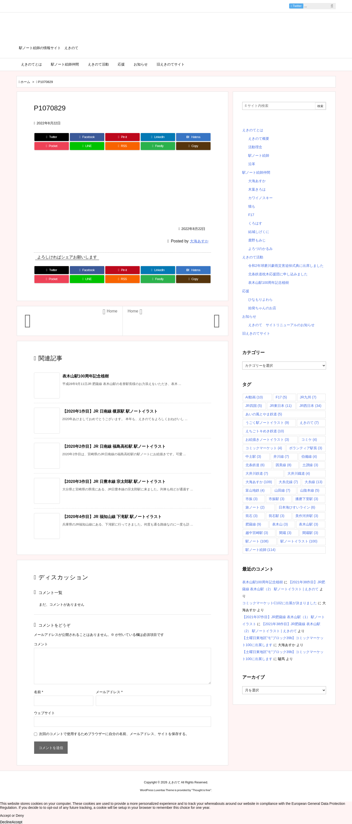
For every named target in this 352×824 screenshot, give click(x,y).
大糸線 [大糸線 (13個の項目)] (313, 482)
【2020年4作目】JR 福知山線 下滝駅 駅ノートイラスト (112, 517)
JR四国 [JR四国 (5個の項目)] (253, 406)
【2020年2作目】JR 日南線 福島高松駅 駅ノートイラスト (114, 446)
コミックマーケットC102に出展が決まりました (279, 603)
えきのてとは (252, 130)
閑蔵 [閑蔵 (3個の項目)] (285, 533)
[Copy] (193, 146)
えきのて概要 (258, 139)
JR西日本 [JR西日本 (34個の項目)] (310, 406)
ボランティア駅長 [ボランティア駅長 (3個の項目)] (305, 448)
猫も (251, 206)
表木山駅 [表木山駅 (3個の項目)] (308, 524)
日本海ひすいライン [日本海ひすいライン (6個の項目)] (297, 507)
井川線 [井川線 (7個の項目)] (281, 456)
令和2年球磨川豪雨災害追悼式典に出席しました (286, 266)
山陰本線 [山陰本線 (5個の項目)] (309, 490)
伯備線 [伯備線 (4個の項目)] (309, 456)
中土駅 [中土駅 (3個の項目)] (253, 456)
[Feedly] (158, 146)
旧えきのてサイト (256, 333)
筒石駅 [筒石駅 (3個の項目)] (276, 516)
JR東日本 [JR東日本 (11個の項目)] (281, 406)
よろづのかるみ (260, 249)
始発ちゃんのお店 (262, 308)
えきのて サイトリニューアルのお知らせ (281, 325)
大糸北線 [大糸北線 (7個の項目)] (288, 482)
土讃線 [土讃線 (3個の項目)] (310, 465)
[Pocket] (51, 146)
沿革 (251, 164)
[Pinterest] (122, 137)
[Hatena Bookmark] (193, 137)
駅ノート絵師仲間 (256, 172)
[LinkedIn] (158, 137)
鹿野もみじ (257, 240)
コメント (41, 644)
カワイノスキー (260, 198)
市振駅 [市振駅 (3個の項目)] (276, 499)
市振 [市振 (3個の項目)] (251, 499)
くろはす (255, 223)
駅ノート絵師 (258, 155)
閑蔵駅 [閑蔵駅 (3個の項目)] (310, 533)
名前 (38, 692)
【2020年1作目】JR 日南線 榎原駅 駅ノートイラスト (110, 411)
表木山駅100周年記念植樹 (85, 376)
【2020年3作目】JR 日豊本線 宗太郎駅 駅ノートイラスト (114, 481)
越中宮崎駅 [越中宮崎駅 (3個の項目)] (256, 533)
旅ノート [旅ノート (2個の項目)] (255, 507)
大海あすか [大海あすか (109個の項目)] (258, 482)
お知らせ (249, 316)
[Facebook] (87, 137)
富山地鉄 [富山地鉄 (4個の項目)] (255, 490)
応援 (245, 291)
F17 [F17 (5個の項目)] (281, 397)
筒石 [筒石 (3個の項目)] (251, 516)
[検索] (332, 6)
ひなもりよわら (260, 299)
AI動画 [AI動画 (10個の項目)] (254, 397)
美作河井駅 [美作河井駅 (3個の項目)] (306, 516)
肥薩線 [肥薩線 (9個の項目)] (253, 524)
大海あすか (199, 241)
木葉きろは (257, 189)
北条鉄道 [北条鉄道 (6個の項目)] (255, 465)
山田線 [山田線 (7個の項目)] (282, 490)
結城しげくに (258, 232)
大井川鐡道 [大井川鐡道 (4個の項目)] (298, 473)
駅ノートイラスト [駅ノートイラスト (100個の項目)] (299, 541)
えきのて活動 (252, 257)
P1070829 (45, 82)
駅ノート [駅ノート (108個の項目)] (257, 541)
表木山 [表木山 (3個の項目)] (280, 524)
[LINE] (87, 146)
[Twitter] (51, 137)
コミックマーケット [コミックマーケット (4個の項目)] (263, 448)
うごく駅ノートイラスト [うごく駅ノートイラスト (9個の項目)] (267, 423)
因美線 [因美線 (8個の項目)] (283, 465)
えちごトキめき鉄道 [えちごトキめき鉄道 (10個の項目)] (264, 431)
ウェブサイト (44, 713)
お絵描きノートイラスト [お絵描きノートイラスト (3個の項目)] (267, 440)
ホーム (25, 82)
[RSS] (122, 146)
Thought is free (201, 790)
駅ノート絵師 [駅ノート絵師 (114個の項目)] (260, 550)
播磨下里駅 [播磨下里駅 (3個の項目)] (306, 499)
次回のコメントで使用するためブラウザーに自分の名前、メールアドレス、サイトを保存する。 (114, 734)
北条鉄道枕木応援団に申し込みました (278, 274)
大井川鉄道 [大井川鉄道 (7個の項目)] (256, 473)
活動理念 (255, 147)
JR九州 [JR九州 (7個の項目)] (308, 397)
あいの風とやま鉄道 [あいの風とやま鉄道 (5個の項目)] (263, 414)
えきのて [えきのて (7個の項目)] (309, 423)
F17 (251, 215)
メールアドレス (109, 692)
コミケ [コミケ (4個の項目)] (309, 440)
